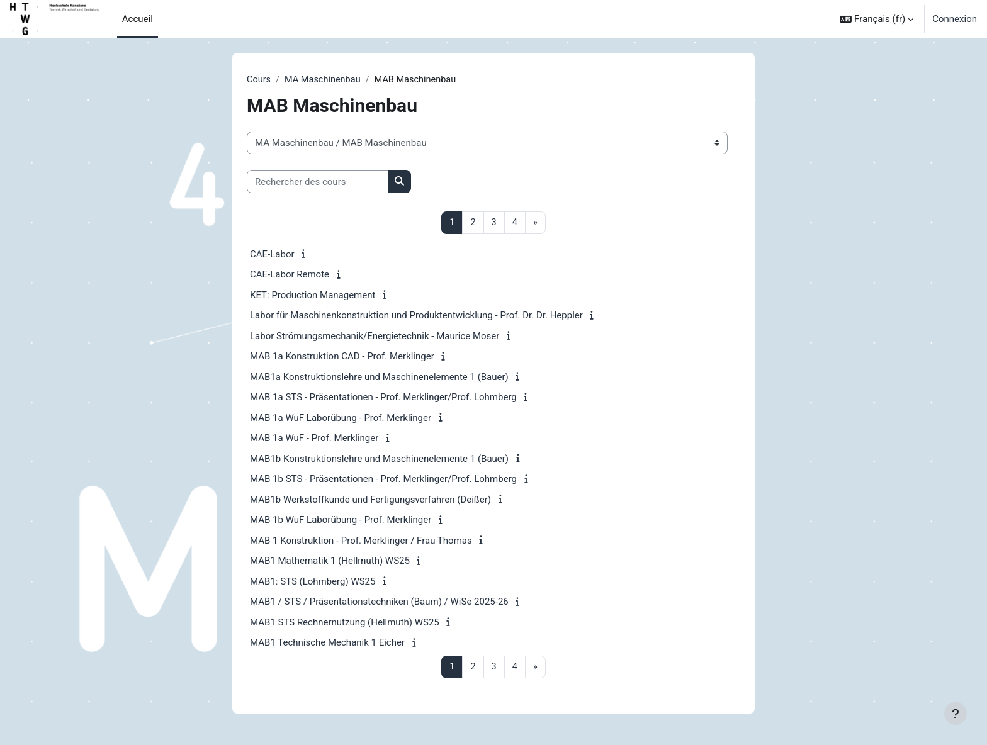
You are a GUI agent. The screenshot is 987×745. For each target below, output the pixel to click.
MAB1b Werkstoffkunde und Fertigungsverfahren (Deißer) (370, 500)
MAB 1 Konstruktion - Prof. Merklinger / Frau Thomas (361, 541)
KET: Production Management (312, 295)
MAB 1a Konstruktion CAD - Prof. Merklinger (342, 357)
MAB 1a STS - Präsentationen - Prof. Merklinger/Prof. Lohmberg (383, 398)
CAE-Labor (272, 254)
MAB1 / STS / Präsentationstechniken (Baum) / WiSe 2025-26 (379, 602)
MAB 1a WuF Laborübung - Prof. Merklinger (340, 418)
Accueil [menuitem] (137, 19)
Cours (259, 80)
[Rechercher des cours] (317, 182)
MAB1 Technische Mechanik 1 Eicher (327, 643)
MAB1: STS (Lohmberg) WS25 (312, 582)
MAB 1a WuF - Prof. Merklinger (314, 439)
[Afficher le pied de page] (955, 713)
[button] (877, 19)
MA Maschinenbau (325, 80)
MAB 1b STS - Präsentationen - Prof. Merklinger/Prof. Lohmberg (383, 480)
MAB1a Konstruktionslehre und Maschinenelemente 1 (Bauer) (379, 377)
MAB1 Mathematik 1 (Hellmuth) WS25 (330, 562)
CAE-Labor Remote (289, 275)
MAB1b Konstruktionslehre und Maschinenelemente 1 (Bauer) (379, 459)
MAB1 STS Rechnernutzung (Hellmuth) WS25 (344, 623)
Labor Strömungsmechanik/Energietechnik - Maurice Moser (374, 336)
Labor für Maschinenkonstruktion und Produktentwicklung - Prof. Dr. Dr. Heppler (416, 316)
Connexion (954, 19)
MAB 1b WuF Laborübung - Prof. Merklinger (340, 521)
